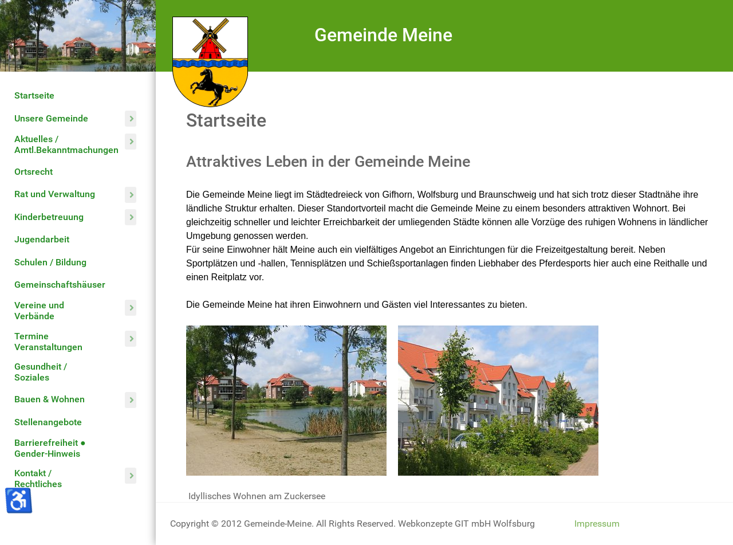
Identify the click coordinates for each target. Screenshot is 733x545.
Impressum (597, 523)
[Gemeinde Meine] (210, 61)
